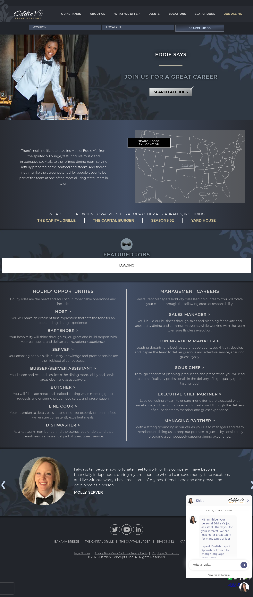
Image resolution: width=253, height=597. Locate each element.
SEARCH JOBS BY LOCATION (149, 143)
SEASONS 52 (162, 220)
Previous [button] (3, 484)
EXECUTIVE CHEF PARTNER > (190, 394)
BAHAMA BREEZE (66, 541)
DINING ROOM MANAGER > (189, 341)
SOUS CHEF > (190, 367)
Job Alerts (233, 14)
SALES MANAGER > (190, 314)
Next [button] (250, 484)
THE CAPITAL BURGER (113, 220)
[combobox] (138, 27)
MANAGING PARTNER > (189, 420)
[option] (126, 481)
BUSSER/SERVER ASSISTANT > (63, 368)
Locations (177, 14)
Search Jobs (205, 14)
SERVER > (63, 349)
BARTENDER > (63, 330)
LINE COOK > (63, 406)
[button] (170, 27)
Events (154, 14)
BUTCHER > (63, 387)
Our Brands (71, 14)
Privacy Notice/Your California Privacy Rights (121, 553)
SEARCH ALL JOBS (173, 91)
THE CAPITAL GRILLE (56, 220)
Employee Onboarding (165, 553)
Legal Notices (82, 553)
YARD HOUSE (203, 220)
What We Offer (126, 14)
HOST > (63, 311)
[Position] (65, 27)
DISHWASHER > (63, 425)
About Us (97, 14)
